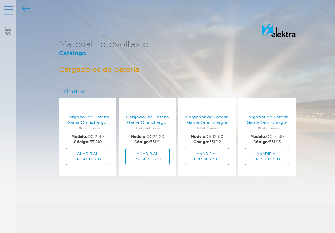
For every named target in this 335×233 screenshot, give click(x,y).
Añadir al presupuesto (88, 156)
